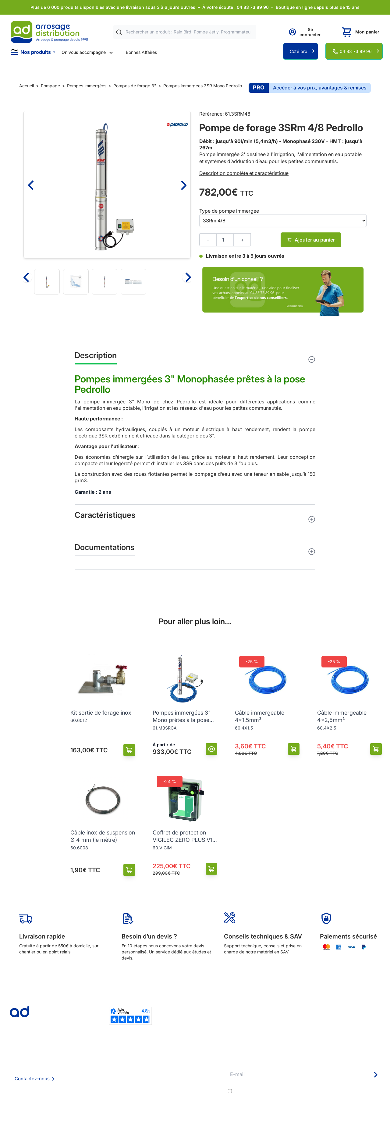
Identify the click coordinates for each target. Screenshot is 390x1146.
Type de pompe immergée (229, 211)
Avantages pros (181, 1077)
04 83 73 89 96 (356, 51)
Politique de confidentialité (113, 1093)
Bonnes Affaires (141, 52)
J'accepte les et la (308, 1091)
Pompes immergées (86, 85)
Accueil (26, 85)
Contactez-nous (32, 1079)
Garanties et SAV (183, 1093)
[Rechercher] (119, 32)
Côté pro (298, 51)
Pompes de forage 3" (134, 85)
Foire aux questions (106, 1068)
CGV (92, 1077)
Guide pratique (181, 1085)
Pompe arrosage (182, 1101)
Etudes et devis (181, 1068)
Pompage (50, 85)
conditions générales (287, 1091)
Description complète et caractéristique (244, 173)
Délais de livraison (184, 1060)
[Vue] (211, 749)
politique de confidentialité (353, 1091)
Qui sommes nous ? (106, 1060)
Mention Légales (103, 1085)
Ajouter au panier (311, 240)
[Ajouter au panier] (129, 750)
